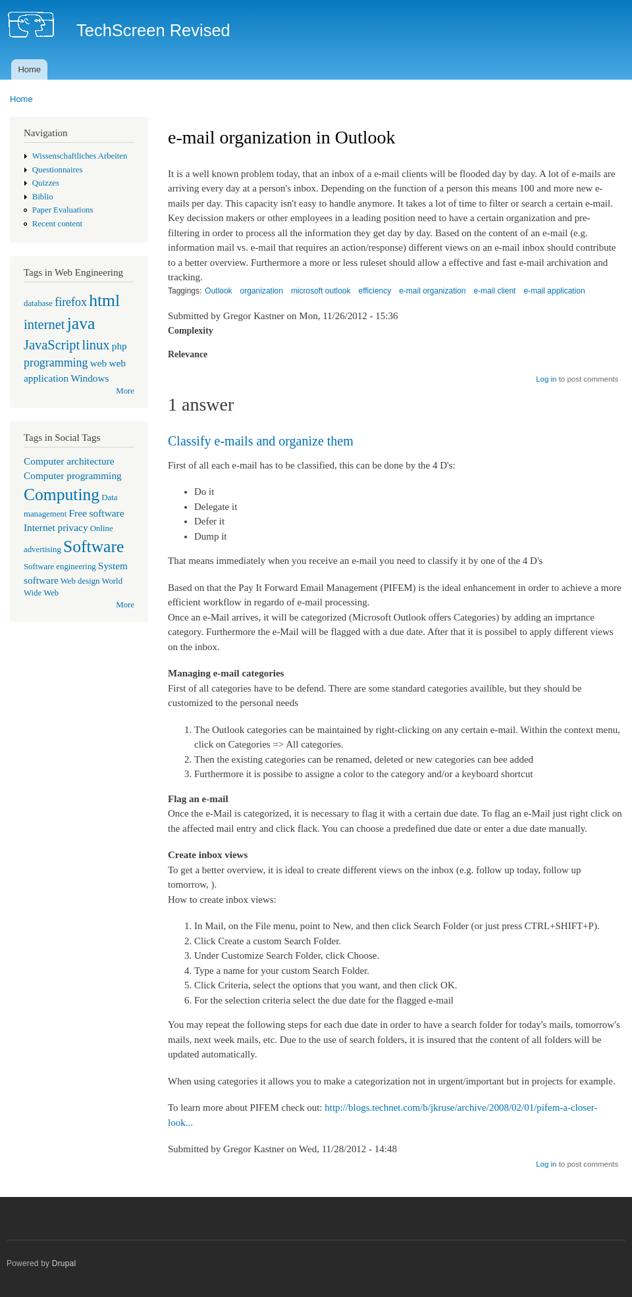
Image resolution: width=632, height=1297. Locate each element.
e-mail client (494, 290)
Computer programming (73, 475)
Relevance (187, 354)
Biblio (42, 196)
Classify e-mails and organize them (261, 441)
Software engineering (60, 566)
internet (44, 324)
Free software (96, 513)
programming (56, 362)
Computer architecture (69, 461)
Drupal (64, 1263)
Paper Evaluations (62, 210)
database (38, 303)
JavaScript (52, 345)
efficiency (374, 290)
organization (261, 290)
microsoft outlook (321, 290)
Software (93, 546)
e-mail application (554, 290)
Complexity (190, 331)
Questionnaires (57, 169)
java (81, 323)
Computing (61, 494)
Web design (80, 581)
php (119, 345)
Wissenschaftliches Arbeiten (80, 156)
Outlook (218, 290)
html (104, 300)
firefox (71, 302)
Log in (546, 379)
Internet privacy (56, 527)
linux (95, 345)
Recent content (57, 223)
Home (29, 69)
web (98, 363)
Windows (89, 378)
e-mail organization (432, 290)
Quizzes (45, 183)
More (125, 390)
